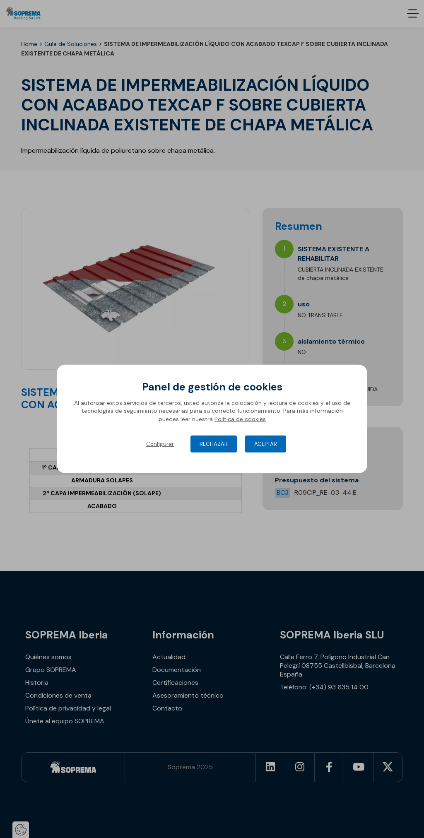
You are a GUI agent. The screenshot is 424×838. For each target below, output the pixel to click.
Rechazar (214, 444)
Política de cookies (240, 419)
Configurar (160, 444)
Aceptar (265, 444)
